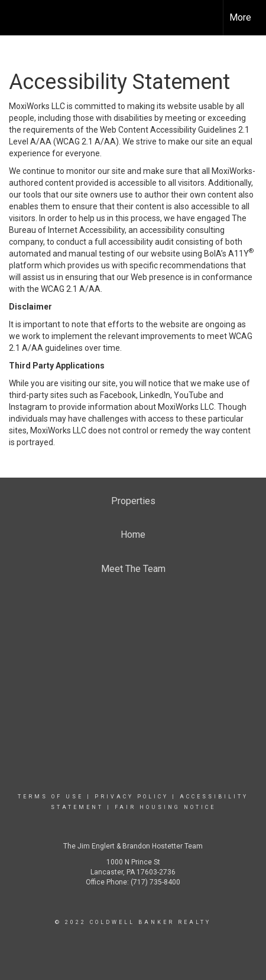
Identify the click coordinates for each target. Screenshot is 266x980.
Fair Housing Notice (165, 807)
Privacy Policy (131, 797)
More (240, 17)
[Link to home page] (19, 17)
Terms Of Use (50, 797)
